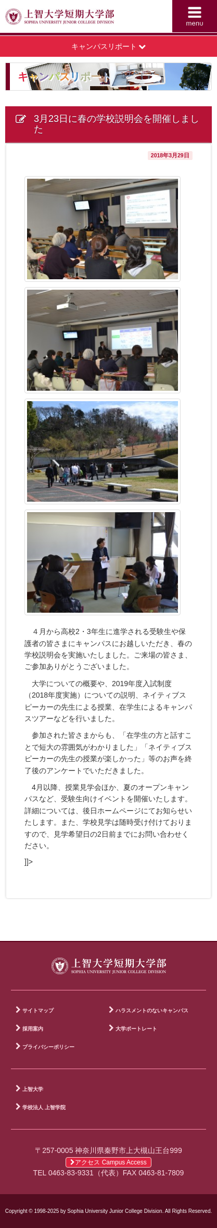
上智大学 (32, 1089)
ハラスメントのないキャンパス (152, 1010)
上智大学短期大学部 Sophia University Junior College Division (59, 18)
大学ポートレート (136, 1029)
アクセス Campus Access (108, 1162)
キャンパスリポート (108, 46)
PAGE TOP (201, 931)
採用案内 (32, 1029)
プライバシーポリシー (48, 1047)
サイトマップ (38, 1010)
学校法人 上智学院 (44, 1107)
